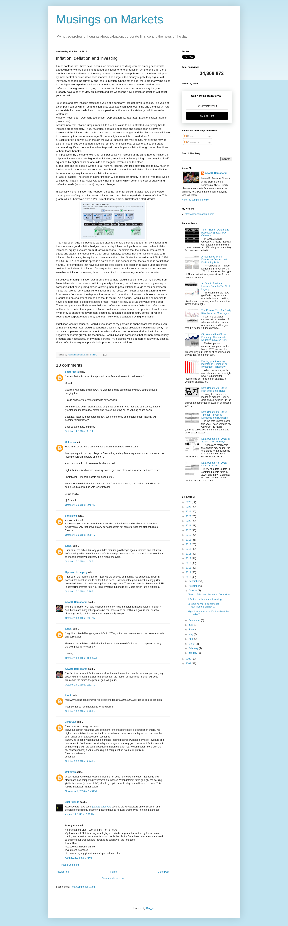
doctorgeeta (72, 371)
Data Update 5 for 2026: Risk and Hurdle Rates (214, 389)
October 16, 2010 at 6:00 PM (80, 535)
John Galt (70, 721)
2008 (189, 663)
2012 (189, 567)
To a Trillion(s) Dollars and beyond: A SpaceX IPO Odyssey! (215, 232)
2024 (189, 511)
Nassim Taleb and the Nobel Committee (209, 594)
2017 (189, 544)
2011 (189, 572)
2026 (189, 502)
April (191, 639)
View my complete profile (195, 199)
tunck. (68, 545)
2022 (189, 521)
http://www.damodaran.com (199, 214)
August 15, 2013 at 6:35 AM (79, 814)
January (193, 653)
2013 (189, 563)
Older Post (163, 871)
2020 (189, 530)
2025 (189, 507)
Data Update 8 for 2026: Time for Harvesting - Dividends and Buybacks (214, 415)
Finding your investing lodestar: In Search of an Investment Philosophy (214, 364)
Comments (191, 142)
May (191, 634)
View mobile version (113, 878)
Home (113, 871)
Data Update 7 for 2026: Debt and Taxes (214, 464)
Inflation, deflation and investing (205, 599)
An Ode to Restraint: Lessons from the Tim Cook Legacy (216, 286)
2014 (189, 558)
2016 (189, 549)
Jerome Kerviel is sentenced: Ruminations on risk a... (203, 605)
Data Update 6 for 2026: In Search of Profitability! (215, 440)
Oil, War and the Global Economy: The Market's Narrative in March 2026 (214, 337)
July (191, 625)
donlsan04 (71, 515)
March (192, 643)
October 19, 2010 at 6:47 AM (80, 618)
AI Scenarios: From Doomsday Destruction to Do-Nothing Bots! (214, 259)
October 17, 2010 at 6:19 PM (80, 591)
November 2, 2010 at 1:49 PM (81, 791)
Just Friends (72, 802)
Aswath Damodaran (76, 602)
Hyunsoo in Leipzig (76, 572)
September (195, 620)
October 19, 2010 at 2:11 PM (80, 684)
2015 (189, 553)
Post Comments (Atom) (83, 886)
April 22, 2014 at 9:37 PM (78, 857)
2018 (189, 539)
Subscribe (207, 115)
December (194, 581)
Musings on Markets (109, 19)
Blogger (150, 908)
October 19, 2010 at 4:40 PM (80, 711)
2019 (189, 535)
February (194, 648)
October (193, 590)
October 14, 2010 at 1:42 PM (80, 431)
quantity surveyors (101, 806)
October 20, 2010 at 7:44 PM (80, 761)
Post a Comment (70, 864)
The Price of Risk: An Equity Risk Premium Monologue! (216, 311)
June (191, 629)
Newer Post (63, 871)
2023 (189, 516)
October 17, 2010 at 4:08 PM (80, 561)
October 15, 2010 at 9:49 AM (80, 505)
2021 (189, 525)
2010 (189, 577)
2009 (189, 659)
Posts (188, 136)
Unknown (70, 442)
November (194, 586)
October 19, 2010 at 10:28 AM (81, 658)
